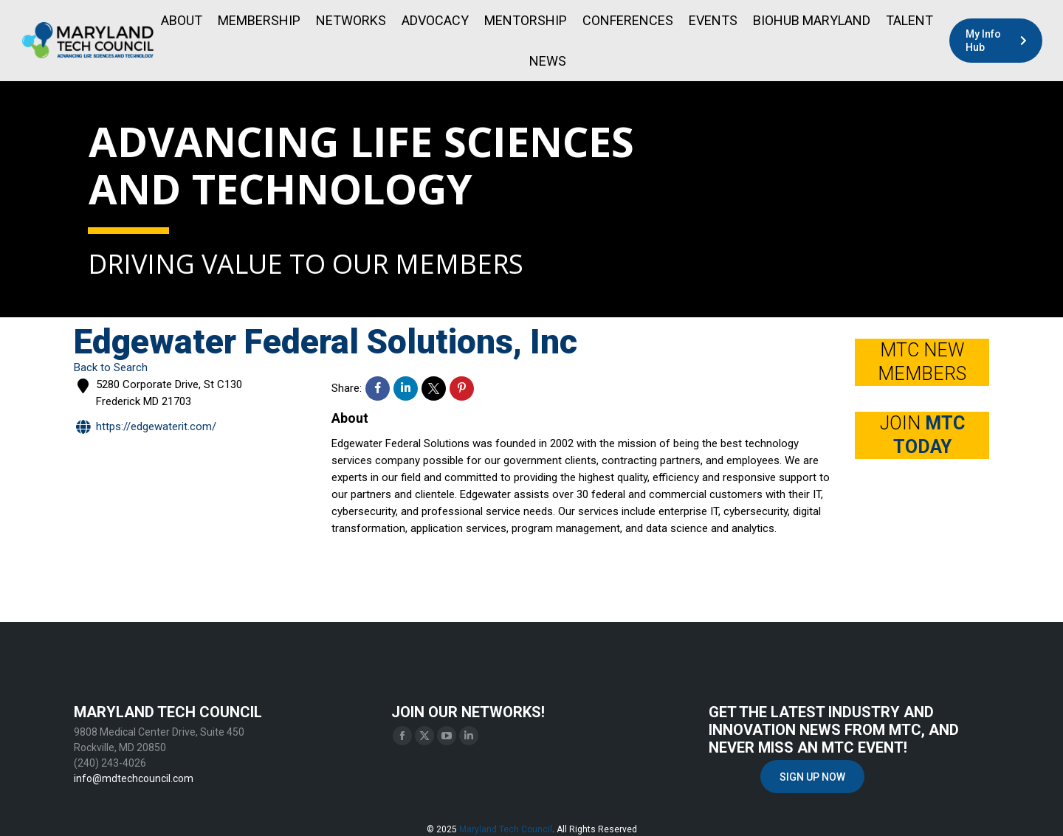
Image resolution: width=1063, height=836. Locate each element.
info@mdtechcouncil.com (133, 778)
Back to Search (111, 367)
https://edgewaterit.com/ (145, 428)
